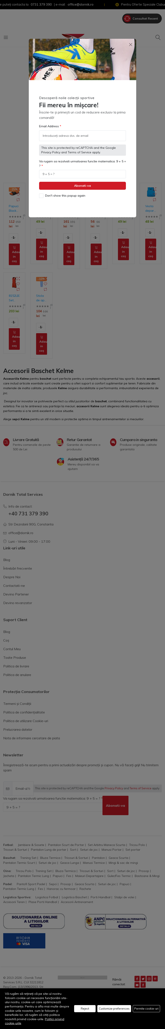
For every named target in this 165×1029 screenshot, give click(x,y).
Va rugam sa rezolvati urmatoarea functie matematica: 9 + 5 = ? (82, 161)
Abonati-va (82, 183)
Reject (85, 1008)
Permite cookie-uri (146, 1008)
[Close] (130, 41)
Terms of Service (79, 149)
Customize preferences (114, 1008)
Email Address (49, 123)
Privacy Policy (50, 149)
